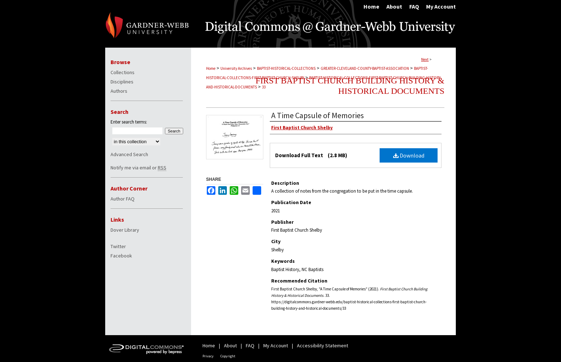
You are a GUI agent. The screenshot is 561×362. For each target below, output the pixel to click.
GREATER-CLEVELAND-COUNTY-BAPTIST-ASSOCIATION (365, 68)
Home (210, 68)
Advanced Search (129, 154)
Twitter (118, 246)
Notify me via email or (138, 167)
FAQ (250, 345)
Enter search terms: (129, 122)
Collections (123, 72)
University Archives (236, 68)
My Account (275, 345)
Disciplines (122, 81)
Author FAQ (123, 199)
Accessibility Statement (322, 345)
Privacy (208, 356)
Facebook (121, 255)
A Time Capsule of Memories (317, 115)
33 (263, 87)
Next (425, 59)
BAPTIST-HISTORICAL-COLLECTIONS (286, 68)
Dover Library (125, 230)
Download (408, 155)
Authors (119, 91)
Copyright (227, 356)
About (230, 345)
